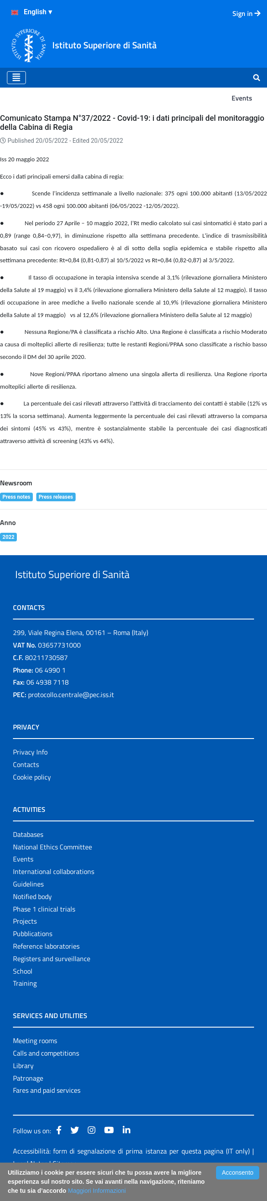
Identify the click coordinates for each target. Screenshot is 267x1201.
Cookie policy (32, 797)
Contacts (26, 784)
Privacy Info (30, 772)
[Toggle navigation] (16, 77)
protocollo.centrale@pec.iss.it (71, 714)
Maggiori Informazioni (97, 1190)
